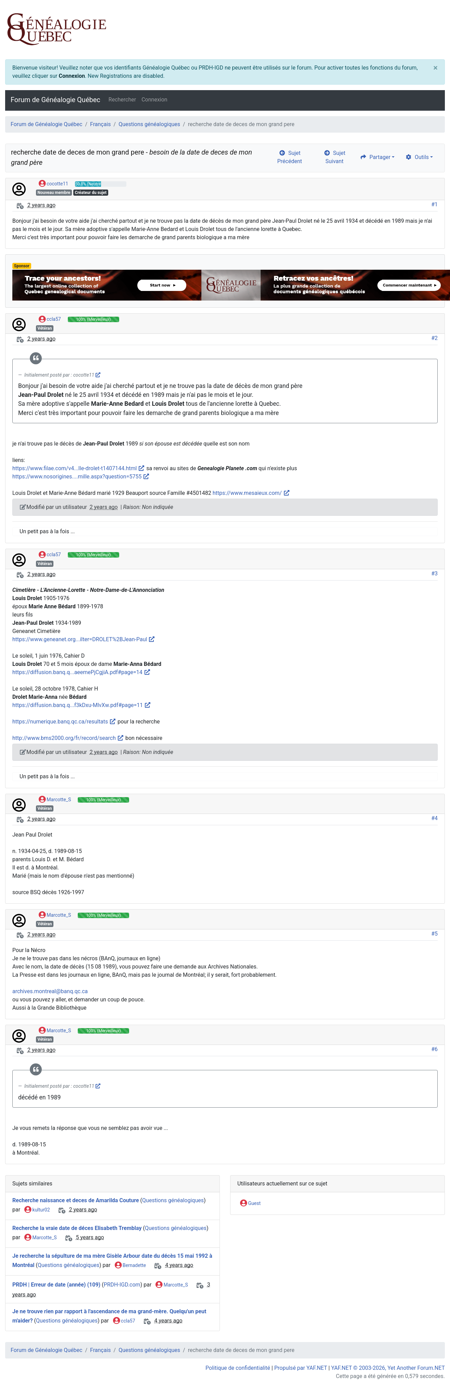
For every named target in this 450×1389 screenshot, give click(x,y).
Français (100, 124)
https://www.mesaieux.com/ (251, 493)
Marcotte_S (55, 800)
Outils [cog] (417, 157)
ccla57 (50, 319)
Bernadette (130, 1266)
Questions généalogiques (149, 124)
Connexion (72, 76)
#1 (434, 204)
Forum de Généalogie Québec (55, 100)
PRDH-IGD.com (122, 1284)
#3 (434, 573)
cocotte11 (53, 184)
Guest (250, 1204)
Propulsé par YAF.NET (300, 1368)
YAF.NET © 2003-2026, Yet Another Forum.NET (388, 1368)
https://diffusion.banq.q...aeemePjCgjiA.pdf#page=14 (81, 672)
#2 (434, 338)
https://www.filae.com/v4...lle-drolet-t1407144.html (78, 468)
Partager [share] (375, 157)
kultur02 (37, 1210)
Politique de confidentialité (237, 1368)
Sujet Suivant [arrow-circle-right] (335, 157)
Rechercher (122, 99)
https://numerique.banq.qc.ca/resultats (64, 721)
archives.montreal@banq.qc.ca (50, 991)
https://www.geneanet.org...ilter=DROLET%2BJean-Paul (83, 639)
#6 (434, 1049)
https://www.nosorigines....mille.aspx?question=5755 (81, 476)
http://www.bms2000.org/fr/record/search (68, 738)
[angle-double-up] (431, 1367)
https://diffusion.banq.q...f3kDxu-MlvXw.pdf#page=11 (81, 705)
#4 (434, 818)
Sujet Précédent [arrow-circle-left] (289, 157)
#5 (434, 933)
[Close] (435, 68)
